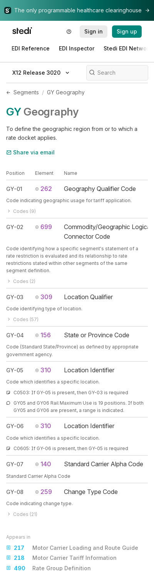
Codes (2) (20, 281)
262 (43, 189)
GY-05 (14, 370)
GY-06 (14, 426)
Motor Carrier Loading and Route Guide (72, 548)
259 (43, 492)
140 (43, 464)
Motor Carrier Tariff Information (61, 558)
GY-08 (14, 492)
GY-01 (14, 189)
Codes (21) (21, 514)
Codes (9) (21, 211)
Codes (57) (22, 319)
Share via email (30, 152)
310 (43, 370)
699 (43, 227)
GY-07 (14, 464)
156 (43, 335)
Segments (26, 92)
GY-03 (14, 297)
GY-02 (14, 227)
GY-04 (15, 335)
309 (43, 297)
